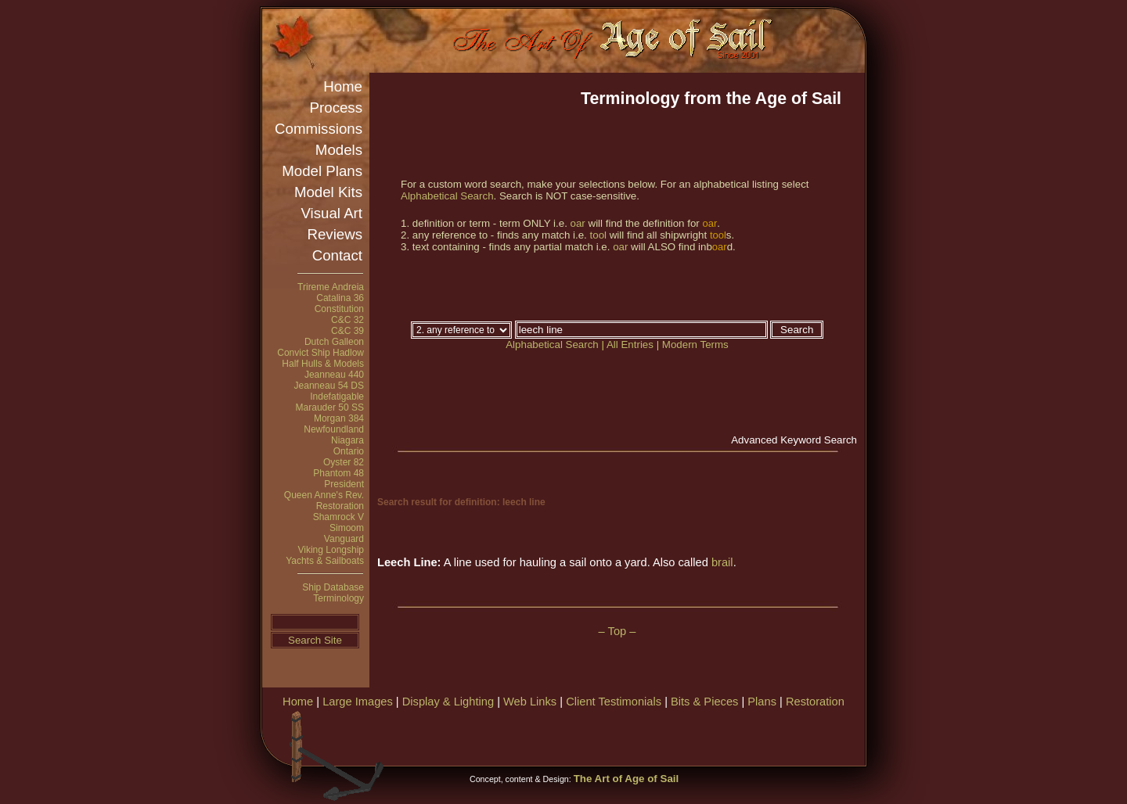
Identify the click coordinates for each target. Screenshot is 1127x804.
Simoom (346, 527)
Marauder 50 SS (330, 407)
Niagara (347, 440)
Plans (761, 701)
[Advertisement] (680, 735)
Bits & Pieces (704, 701)
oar (578, 223)
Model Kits (328, 192)
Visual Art (331, 213)
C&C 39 (347, 330)
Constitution (339, 308)
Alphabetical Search (447, 196)
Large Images (357, 701)
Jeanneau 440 (334, 374)
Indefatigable (337, 396)
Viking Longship (330, 549)
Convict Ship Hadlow (320, 352)
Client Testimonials (613, 701)
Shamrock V (338, 516)
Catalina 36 (340, 298)
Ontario (348, 451)
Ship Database (333, 587)
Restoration (340, 506)
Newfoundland (334, 429)
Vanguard (344, 538)
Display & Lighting (448, 701)
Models (338, 150)
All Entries (630, 344)
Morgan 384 (339, 418)
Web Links (529, 701)
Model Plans (322, 171)
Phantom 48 (338, 473)
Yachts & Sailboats (325, 560)
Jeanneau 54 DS (329, 385)
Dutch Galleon (334, 341)
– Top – (617, 631)
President (344, 484)
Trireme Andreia (330, 287)
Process (336, 107)
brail (722, 562)
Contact (337, 255)
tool (598, 235)
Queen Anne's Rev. (324, 495)
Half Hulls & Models (323, 363)
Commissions (318, 128)
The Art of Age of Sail (626, 778)
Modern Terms (695, 344)
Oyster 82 (343, 462)
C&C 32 (347, 319)
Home (342, 86)
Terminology (338, 598)
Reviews (335, 234)
